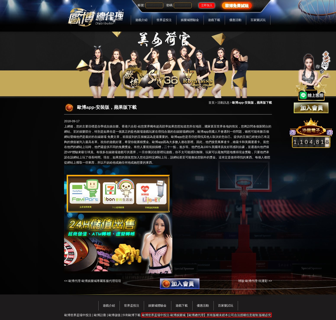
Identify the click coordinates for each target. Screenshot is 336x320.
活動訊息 (223, 102)
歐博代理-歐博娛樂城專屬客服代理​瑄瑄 (94, 281)
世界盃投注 (164, 20)
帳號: (141, 5)
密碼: (169, 5)
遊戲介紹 (141, 20)
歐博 (155, 142)
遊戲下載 (214, 20)
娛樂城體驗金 (190, 20)
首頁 (211, 102)
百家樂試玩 (258, 20)
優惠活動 (235, 20)
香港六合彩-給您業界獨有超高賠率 (145, 126)
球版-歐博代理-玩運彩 (252, 281)
